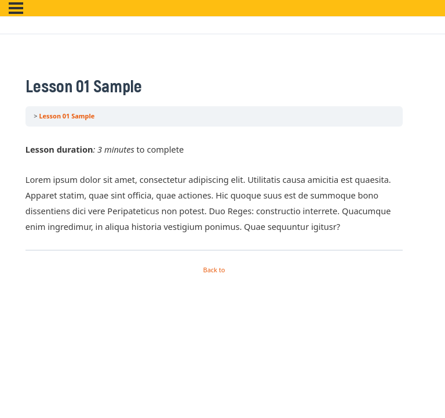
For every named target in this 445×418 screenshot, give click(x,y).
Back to (214, 269)
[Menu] (16, 8)
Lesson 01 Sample (66, 115)
